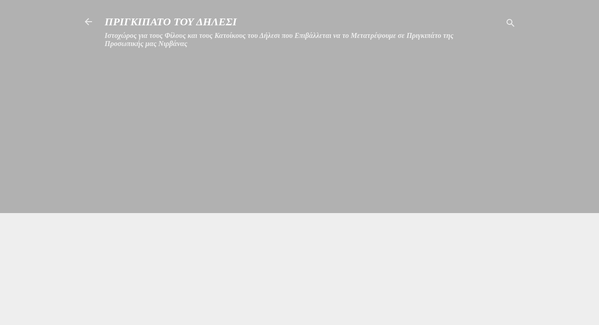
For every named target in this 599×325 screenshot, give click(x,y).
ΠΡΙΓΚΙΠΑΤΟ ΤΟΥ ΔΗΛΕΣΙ (171, 22)
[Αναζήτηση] (510, 24)
